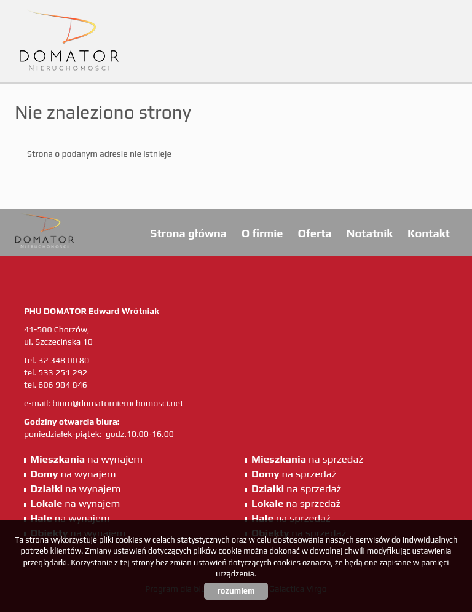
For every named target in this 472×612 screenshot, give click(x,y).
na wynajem (86, 459)
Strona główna (188, 233)
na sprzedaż (307, 459)
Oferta (314, 233)
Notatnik (370, 233)
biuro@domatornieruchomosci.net (117, 403)
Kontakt (428, 233)
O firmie (262, 233)
